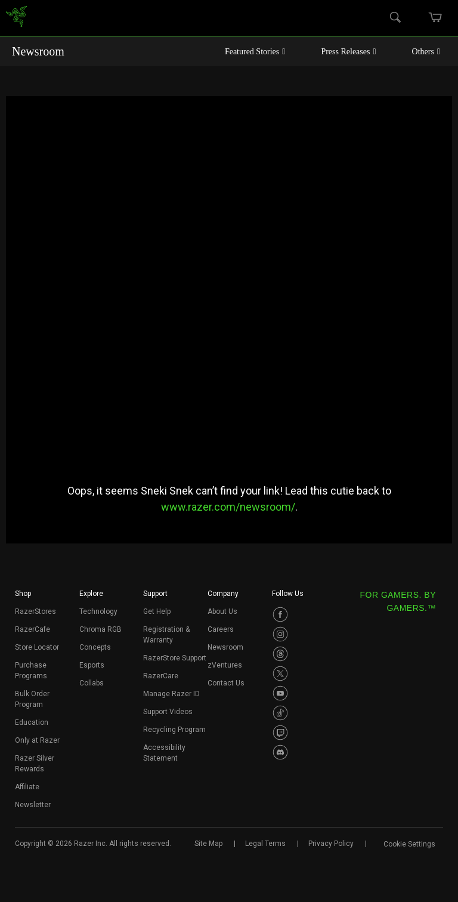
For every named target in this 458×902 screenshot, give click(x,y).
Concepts (95, 647)
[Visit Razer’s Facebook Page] (280, 614)
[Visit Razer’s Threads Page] (280, 653)
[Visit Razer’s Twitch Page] (280, 732)
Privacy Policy (331, 843)
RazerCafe (32, 629)
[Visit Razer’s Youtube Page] (280, 693)
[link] (16, 18)
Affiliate (27, 787)
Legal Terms (265, 843)
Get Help (157, 611)
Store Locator (37, 647)
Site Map (208, 843)
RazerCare (160, 676)
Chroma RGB (100, 629)
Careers (221, 629)
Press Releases (348, 51)
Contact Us (226, 683)
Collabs (91, 683)
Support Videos (168, 712)
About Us (222, 611)
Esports (91, 665)
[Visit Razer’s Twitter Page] (280, 673)
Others (426, 51)
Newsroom (38, 51)
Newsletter (33, 805)
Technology (98, 611)
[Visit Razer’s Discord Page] (280, 752)
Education (31, 722)
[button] (23, 597)
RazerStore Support (174, 658)
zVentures (225, 665)
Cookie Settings (409, 844)
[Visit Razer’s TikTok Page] (280, 713)
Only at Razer (37, 740)
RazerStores (35, 611)
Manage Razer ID (171, 694)
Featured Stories (255, 51)
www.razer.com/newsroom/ (228, 507)
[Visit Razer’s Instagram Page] (280, 634)
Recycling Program (174, 729)
